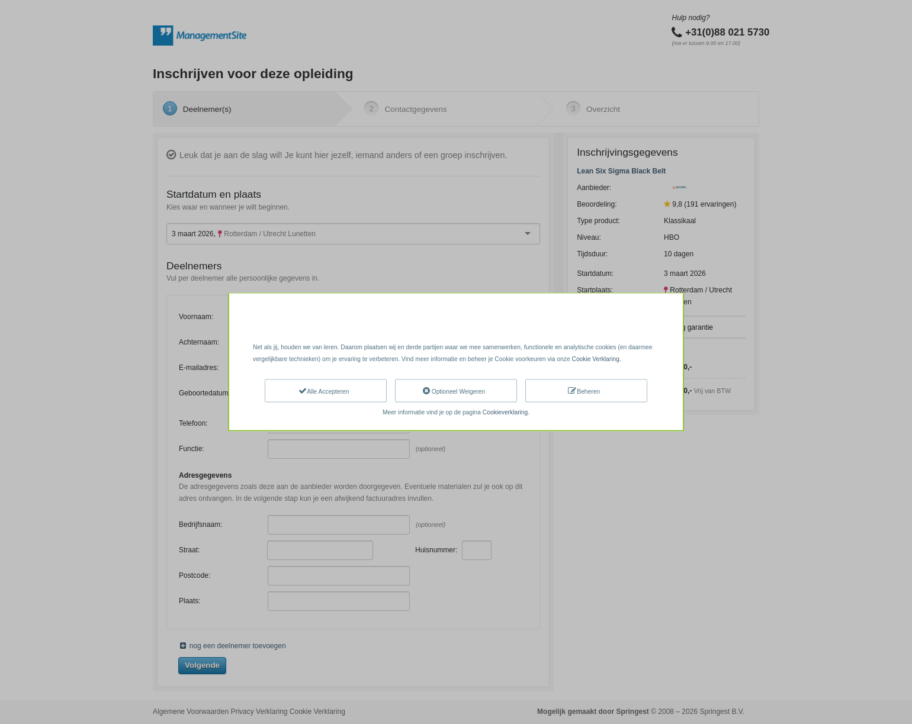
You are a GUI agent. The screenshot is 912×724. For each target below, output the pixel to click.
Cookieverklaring (505, 412)
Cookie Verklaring (595, 358)
